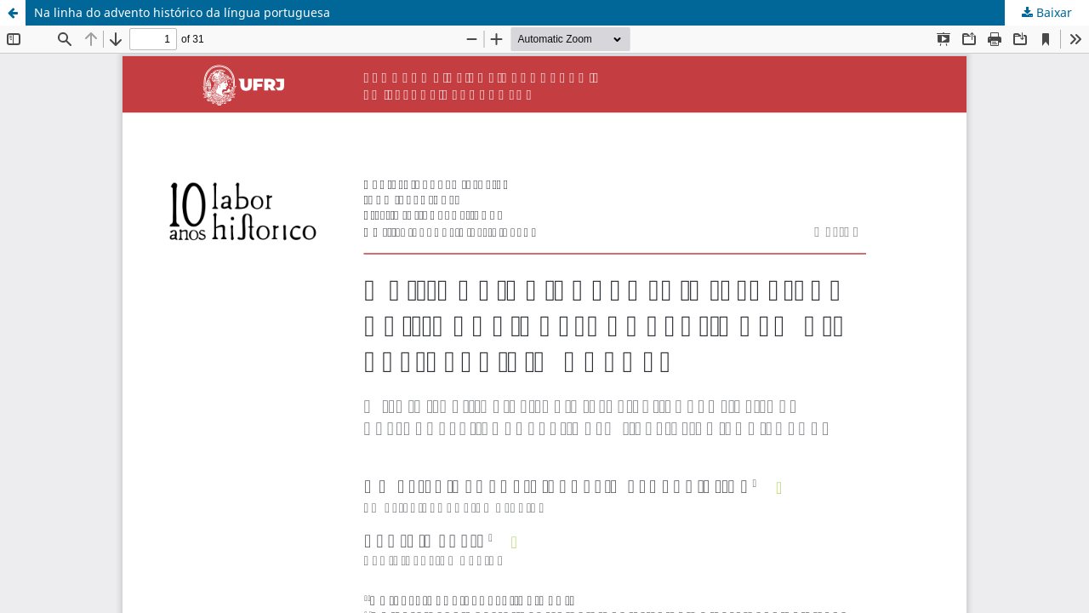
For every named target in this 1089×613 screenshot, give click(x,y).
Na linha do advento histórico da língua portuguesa (182, 12)
